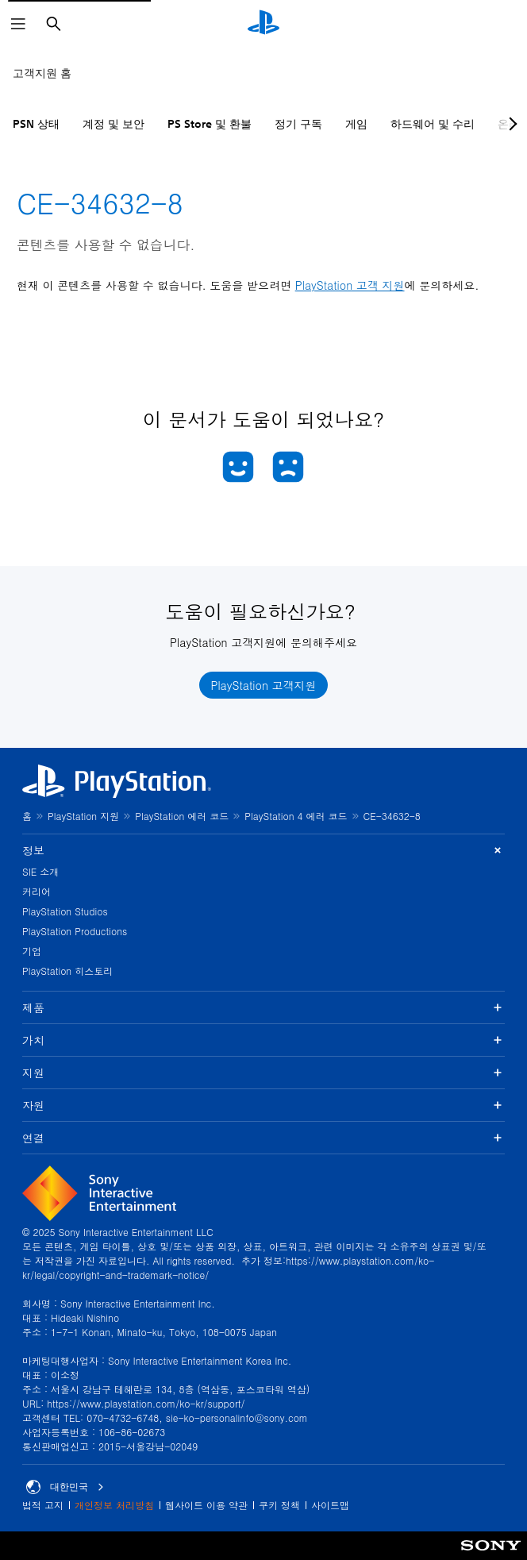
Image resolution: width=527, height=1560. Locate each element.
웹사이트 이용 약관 (206, 1505)
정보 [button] (263, 850)
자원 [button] (263, 1105)
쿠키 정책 (279, 1505)
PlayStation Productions (74, 931)
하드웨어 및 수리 (432, 124)
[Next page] (510, 123)
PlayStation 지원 (83, 815)
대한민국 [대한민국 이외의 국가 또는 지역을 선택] (65, 1487)
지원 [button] (263, 1072)
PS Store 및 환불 (209, 124)
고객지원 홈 (42, 73)
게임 (356, 124)
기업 (31, 950)
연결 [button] (263, 1138)
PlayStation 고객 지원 (350, 285)
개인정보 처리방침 (114, 1505)
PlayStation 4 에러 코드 (295, 815)
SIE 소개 (40, 871)
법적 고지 (42, 1505)
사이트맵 (330, 1505)
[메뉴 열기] (18, 24)
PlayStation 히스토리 (67, 970)
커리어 (36, 891)
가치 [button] (263, 1040)
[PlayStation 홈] (263, 23)
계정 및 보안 (113, 124)
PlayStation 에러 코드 (182, 815)
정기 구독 (298, 124)
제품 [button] (263, 1007)
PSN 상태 (36, 124)
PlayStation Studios (65, 911)
